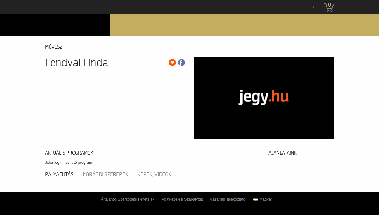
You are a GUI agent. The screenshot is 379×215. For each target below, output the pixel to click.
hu (311, 7)
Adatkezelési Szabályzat (182, 199)
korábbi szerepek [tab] (105, 174)
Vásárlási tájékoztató (227, 199)
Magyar (262, 199)
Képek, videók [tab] (154, 174)
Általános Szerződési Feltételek (127, 199)
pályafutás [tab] (59, 174)
